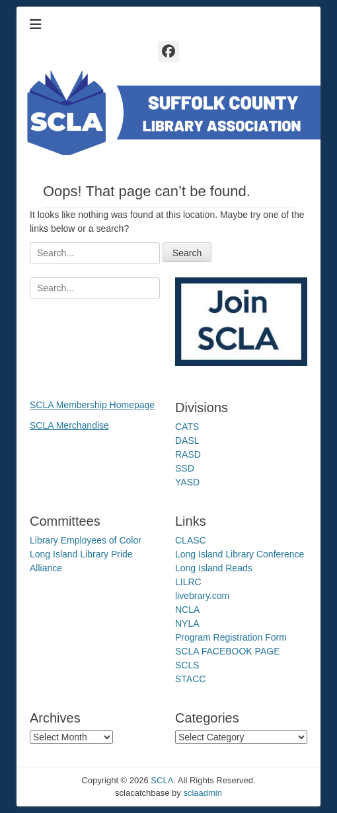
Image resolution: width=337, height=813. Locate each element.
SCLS (187, 665)
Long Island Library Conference (239, 554)
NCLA (187, 609)
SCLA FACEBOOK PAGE (227, 651)
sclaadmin (202, 793)
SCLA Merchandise (69, 425)
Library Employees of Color (85, 540)
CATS (187, 426)
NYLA (187, 623)
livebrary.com (202, 595)
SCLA (162, 780)
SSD (184, 468)
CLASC (190, 540)
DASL (187, 440)
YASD (187, 482)
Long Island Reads (213, 568)
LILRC (188, 582)
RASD (188, 454)
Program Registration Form (231, 637)
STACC (190, 679)
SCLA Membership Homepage (92, 405)
